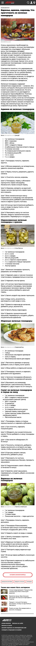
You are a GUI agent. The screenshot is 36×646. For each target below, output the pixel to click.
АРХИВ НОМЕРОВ (6, 623)
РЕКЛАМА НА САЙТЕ (17, 623)
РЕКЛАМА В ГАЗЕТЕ (7, 625)
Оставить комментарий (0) (18, 574)
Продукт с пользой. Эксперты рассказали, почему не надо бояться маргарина (20, 603)
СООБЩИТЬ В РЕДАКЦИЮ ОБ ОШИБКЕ (12, 630)
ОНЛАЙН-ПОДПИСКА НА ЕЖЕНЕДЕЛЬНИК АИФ (14, 627)
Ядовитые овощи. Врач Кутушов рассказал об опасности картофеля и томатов (20, 597)
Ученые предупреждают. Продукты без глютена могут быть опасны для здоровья (20, 591)
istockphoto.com (6, 41)
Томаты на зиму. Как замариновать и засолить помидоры (20, 609)
